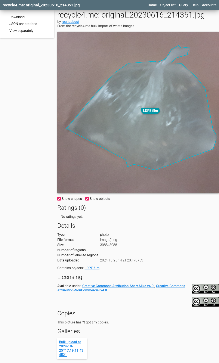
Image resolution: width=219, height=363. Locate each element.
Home (152, 5)
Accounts (209, 5)
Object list (168, 5)
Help (194, 5)
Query (183, 5)
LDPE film (150, 111)
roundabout (70, 22)
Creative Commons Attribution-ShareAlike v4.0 (118, 286)
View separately (18, 30)
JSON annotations (20, 24)
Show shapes (69, 199)
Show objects (97, 199)
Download (14, 17)
